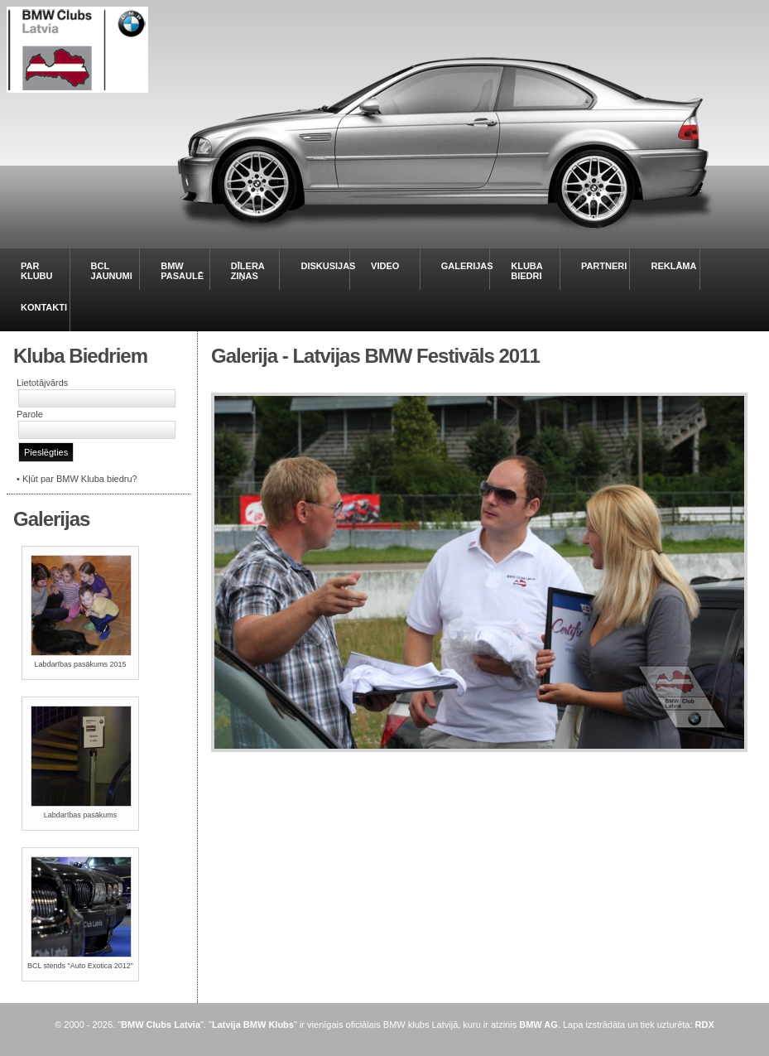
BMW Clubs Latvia (160, 1024)
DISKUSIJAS (327, 266)
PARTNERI (604, 266)
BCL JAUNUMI (111, 271)
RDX (704, 1024)
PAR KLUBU (37, 271)
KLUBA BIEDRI (526, 271)
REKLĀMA (673, 266)
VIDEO (385, 266)
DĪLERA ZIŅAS (248, 271)
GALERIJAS (467, 266)
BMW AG (538, 1024)
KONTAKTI (44, 307)
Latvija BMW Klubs (253, 1024)
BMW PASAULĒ (182, 271)
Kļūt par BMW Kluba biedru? (79, 479)
